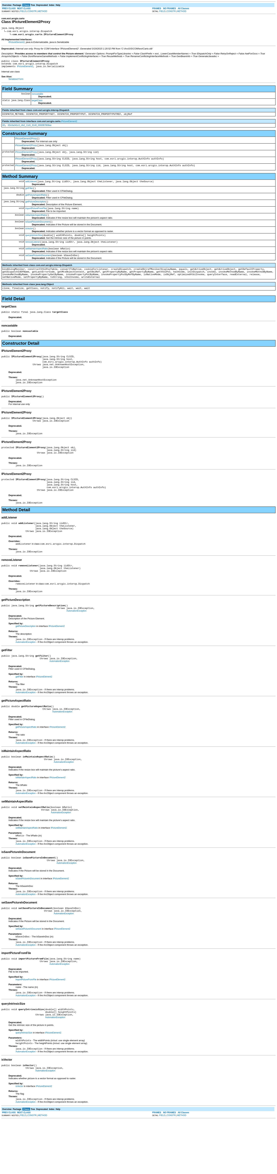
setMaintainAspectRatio (36, 260)
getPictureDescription (35, 209)
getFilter (29, 195)
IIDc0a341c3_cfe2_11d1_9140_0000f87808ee (29, 128)
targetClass (37, 102)
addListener (30, 188)
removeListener (32, 253)
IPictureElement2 (16, 42)
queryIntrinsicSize (33, 246)
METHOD (42, 11)
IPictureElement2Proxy (26, 142)
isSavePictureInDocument (37, 231)
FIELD (23, 11)
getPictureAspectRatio (35, 202)
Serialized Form (15, 81)
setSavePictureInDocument (38, 267)
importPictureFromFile (35, 217)
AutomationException (76, 645)
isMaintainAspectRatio (35, 224)
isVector (29, 238)
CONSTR (32, 11)
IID (3, 128)
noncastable (37, 96)
